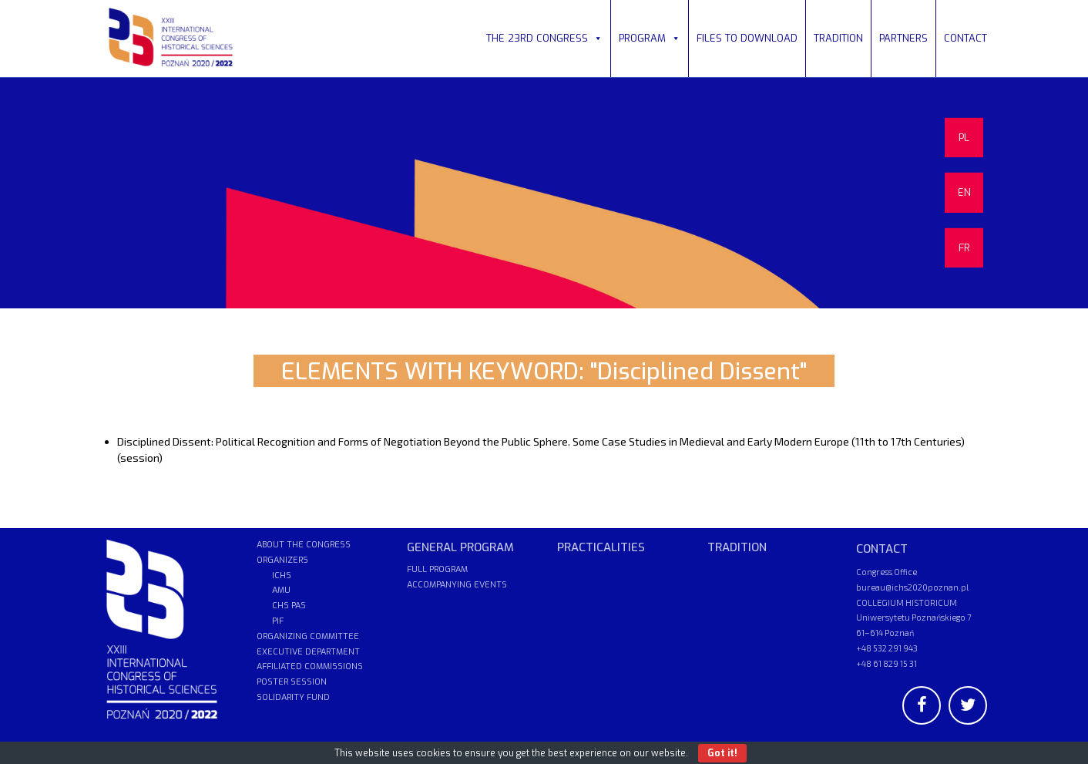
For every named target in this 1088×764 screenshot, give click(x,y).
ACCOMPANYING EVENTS (457, 585)
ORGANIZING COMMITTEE (308, 636)
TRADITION (838, 38)
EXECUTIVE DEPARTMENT (308, 652)
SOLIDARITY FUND (293, 697)
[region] (544, 192)
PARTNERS (903, 38)
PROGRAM (649, 38)
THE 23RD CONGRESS (544, 38)
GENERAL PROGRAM (460, 547)
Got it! (722, 753)
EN (964, 192)
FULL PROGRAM (437, 569)
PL (964, 137)
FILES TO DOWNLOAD (747, 38)
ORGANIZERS (282, 560)
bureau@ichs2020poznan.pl (912, 587)
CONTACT (965, 38)
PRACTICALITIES (601, 547)
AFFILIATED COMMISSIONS (310, 666)
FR (964, 247)
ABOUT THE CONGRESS (304, 544)
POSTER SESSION (292, 682)
